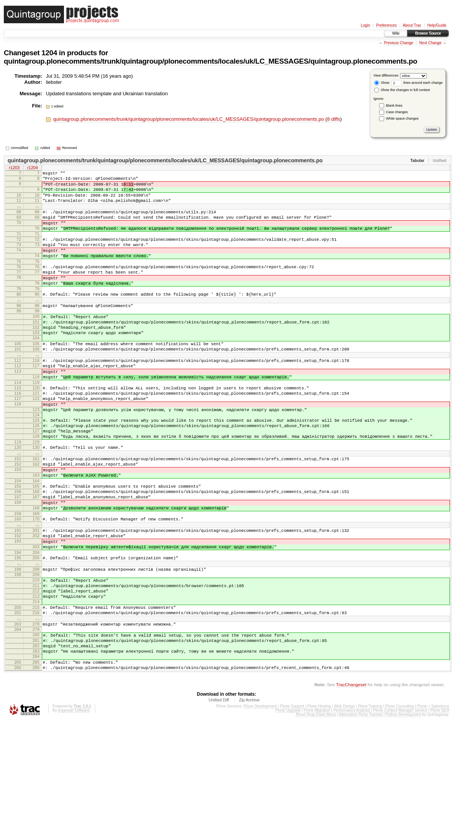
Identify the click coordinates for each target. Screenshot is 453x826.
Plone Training (370, 811)
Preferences (386, 25)
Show (381, 83)
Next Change (430, 43)
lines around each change (417, 83)
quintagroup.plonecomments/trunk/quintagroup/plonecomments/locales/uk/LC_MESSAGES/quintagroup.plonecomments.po (210, 61)
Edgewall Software (73, 815)
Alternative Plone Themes (361, 820)
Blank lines (394, 105)
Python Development (403, 820)
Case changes (397, 112)
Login (365, 25)
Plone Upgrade (288, 815)
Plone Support (292, 811)
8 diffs (333, 119)
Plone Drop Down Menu (316, 820)
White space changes (402, 118)
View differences (386, 75)
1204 (49, 53)
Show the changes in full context (402, 90)
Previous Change (398, 43)
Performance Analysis (351, 815)
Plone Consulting (399, 811)
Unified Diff (219, 805)
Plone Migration (317, 815)
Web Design (344, 811)
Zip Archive (249, 805)
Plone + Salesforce (433, 811)
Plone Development (260, 811)
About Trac (412, 25)
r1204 (32, 168)
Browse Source (428, 33)
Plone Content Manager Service (400, 815)
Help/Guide (436, 25)
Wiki (395, 33)
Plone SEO (440, 815)
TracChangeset (351, 789)
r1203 (14, 168)
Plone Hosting (319, 811)
